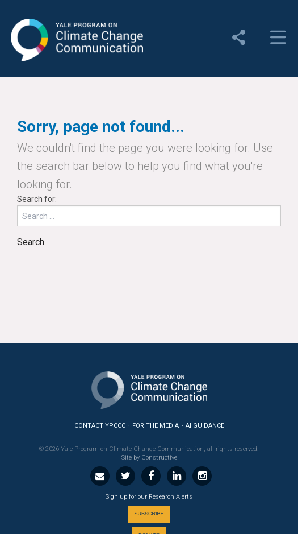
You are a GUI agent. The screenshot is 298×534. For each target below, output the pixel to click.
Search (30, 242)
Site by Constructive (149, 457)
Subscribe (148, 513)
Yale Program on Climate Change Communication (76, 40)
